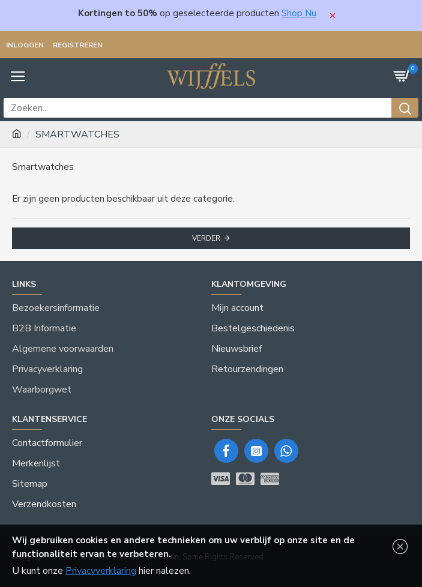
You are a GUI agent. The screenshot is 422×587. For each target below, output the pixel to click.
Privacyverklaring (100, 570)
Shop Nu (299, 13)
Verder (206, 238)
